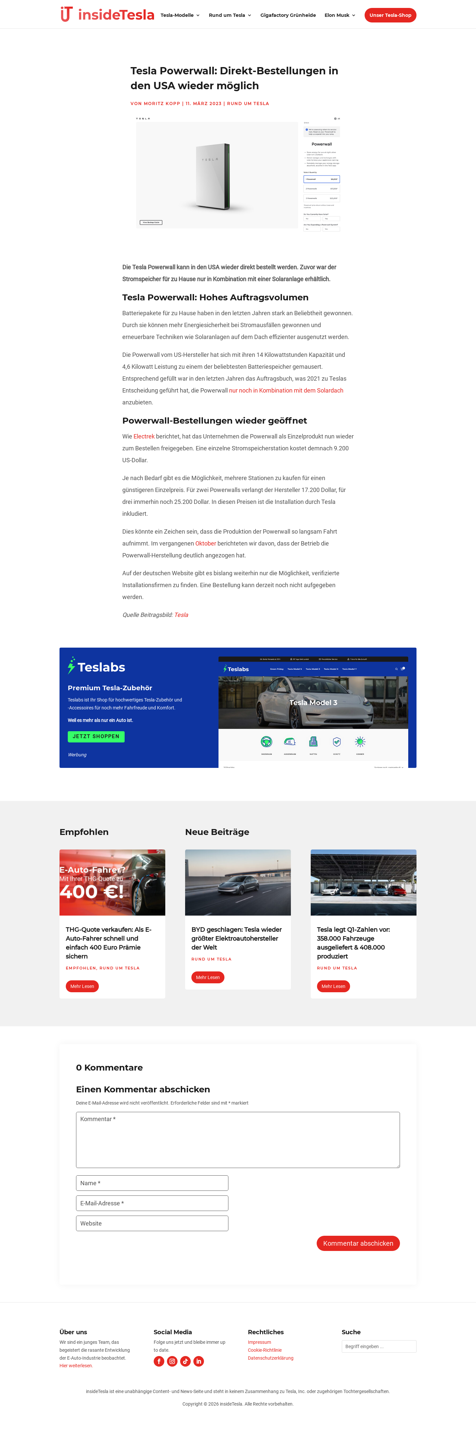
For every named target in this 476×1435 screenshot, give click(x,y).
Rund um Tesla (227, 15)
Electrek (144, 436)
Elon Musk (337, 15)
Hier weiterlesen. (76, 1365)
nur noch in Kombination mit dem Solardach (286, 390)
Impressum (259, 1342)
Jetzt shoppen (96, 736)
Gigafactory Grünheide (288, 15)
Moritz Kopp (162, 103)
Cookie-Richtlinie (265, 1350)
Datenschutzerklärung (271, 1358)
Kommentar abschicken (358, 1243)
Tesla (181, 614)
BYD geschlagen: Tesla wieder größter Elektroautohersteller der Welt (236, 938)
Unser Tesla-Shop (391, 15)
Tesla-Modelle (177, 15)
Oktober (205, 543)
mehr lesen (82, 986)
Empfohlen (81, 968)
